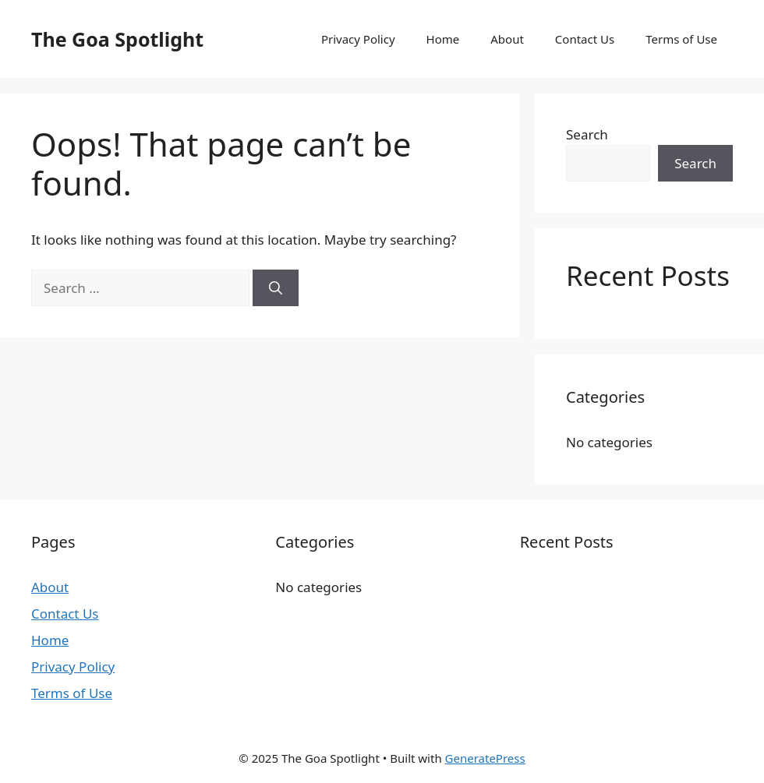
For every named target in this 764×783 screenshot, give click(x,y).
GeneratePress (485, 758)
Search (587, 134)
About (507, 39)
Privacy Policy (358, 39)
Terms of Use (681, 39)
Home (443, 39)
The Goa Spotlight (117, 39)
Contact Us (584, 39)
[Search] (276, 288)
